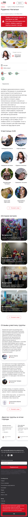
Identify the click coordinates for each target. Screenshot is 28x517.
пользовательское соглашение (19, 471)
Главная (2, 480)
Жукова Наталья (6, 425)
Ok (14, 513)
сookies (18, 505)
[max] (8, 455)
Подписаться (14, 467)
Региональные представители (8, 485)
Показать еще (14, 208)
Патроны (3, 503)
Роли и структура (5, 483)
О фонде (3, 501)
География (3, 487)
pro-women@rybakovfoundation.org (12, 450)
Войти (20, 3)
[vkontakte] (2, 455)
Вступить (6, 432)
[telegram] (5, 455)
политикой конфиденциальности (12, 472)
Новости (3, 492)
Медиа (2, 490)
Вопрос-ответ (4, 494)
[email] (11, 455)
